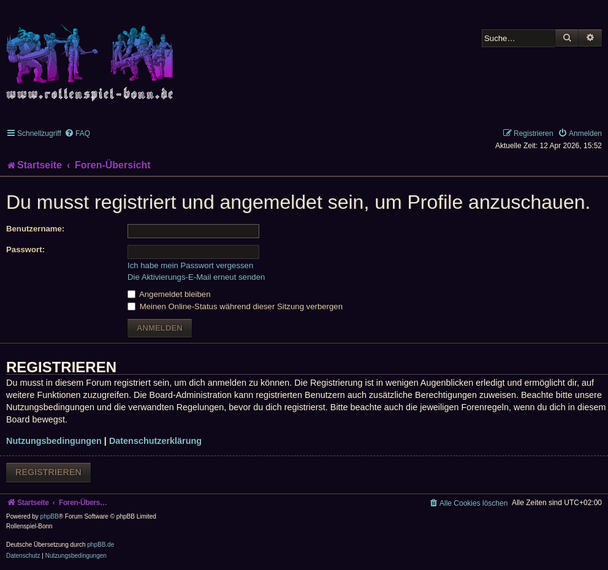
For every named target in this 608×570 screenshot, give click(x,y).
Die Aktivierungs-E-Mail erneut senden (196, 277)
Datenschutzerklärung (155, 441)
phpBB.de (100, 544)
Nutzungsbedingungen (54, 441)
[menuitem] (77, 133)
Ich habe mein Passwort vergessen (190, 265)
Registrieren (48, 472)
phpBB (49, 516)
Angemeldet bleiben (169, 294)
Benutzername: (35, 228)
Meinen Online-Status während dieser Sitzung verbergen (235, 306)
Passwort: (25, 249)
